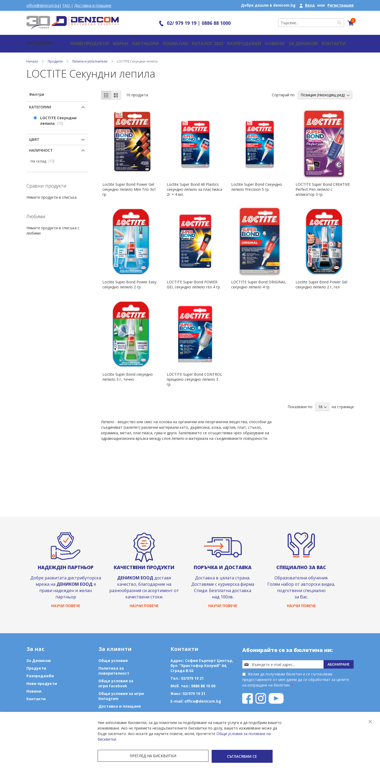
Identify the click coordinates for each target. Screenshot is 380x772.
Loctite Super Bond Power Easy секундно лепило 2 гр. (129, 279)
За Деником (282, 41)
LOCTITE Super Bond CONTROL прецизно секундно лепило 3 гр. (194, 374)
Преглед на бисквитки (126, 756)
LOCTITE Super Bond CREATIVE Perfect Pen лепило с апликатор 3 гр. (323, 184)
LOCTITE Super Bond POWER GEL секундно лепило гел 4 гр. (194, 279)
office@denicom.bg (42, 5)
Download (161, 41)
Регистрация (340, 5)
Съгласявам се (190, 756)
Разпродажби (226, 41)
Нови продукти (78, 41)
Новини (255, 41)
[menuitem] (38, 41)
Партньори (132, 41)
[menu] (38, 41)
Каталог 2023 (192, 41)
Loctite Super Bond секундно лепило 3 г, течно (127, 371)
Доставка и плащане (92, 5)
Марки (107, 41)
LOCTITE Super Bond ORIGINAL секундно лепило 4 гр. (258, 279)
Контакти (312, 41)
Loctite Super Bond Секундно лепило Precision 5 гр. (256, 182)
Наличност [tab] (41, 144)
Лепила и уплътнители (90, 56)
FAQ (67, 5)
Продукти (55, 56)
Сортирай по (283, 89)
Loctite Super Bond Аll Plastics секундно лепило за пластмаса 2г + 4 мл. (194, 184)
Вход (310, 5)
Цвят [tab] (34, 134)
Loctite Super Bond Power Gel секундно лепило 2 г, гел (321, 279)
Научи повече (65, 605)
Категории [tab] (40, 101)
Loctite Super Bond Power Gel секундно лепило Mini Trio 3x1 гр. (129, 184)
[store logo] (72, 23)
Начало (32, 56)
